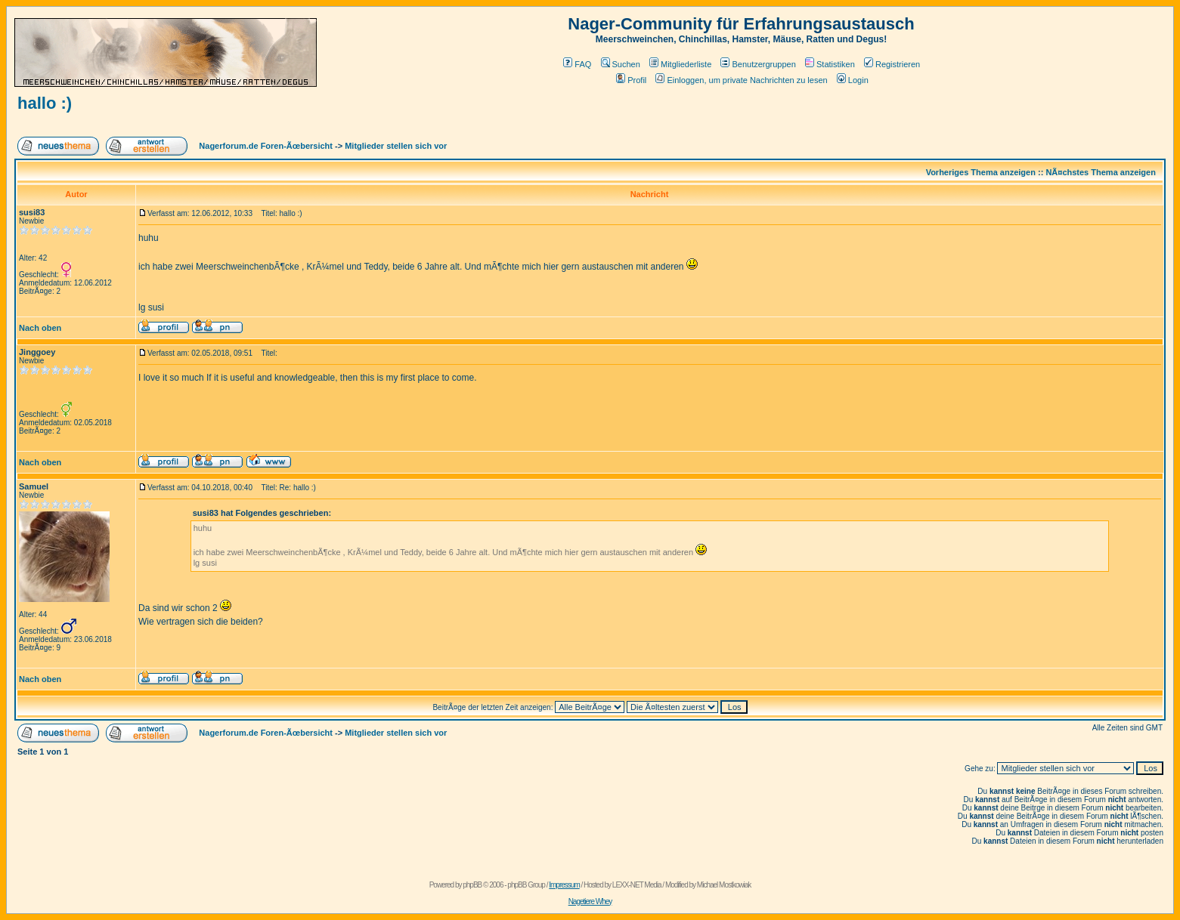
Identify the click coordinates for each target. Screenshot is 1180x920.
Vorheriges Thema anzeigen (981, 172)
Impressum (564, 885)
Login (853, 80)
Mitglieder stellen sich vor (396, 145)
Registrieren (892, 64)
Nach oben (40, 327)
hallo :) (44, 103)
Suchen (620, 64)
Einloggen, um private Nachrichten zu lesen (741, 80)
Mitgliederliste (680, 64)
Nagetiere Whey (590, 901)
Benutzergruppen (757, 64)
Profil (631, 80)
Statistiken (830, 64)
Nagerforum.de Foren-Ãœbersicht (266, 145)
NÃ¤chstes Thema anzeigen (1100, 172)
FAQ (577, 64)
